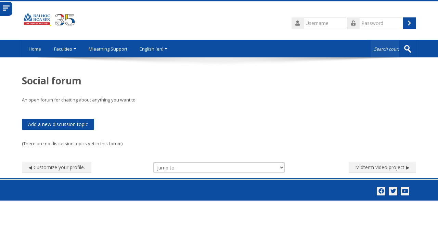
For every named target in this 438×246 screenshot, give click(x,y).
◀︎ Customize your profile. (56, 167)
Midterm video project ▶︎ (382, 167)
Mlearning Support (108, 49)
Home (35, 49)
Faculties (65, 49)
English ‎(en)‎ (153, 49)
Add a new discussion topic (58, 124)
